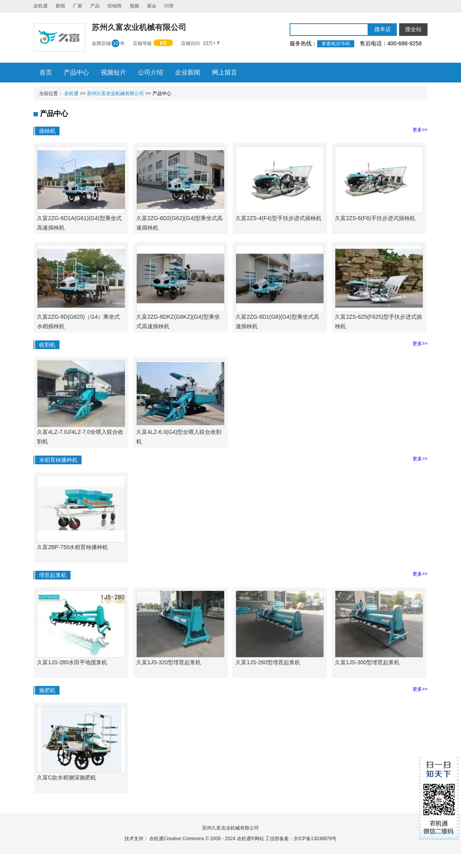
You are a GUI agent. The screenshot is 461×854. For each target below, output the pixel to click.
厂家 (77, 6)
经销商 (115, 6)
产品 (95, 6)
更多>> (420, 130)
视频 (134, 6)
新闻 (60, 6)
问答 (169, 6)
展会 (151, 6)
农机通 (40, 6)
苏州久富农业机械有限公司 (115, 93)
